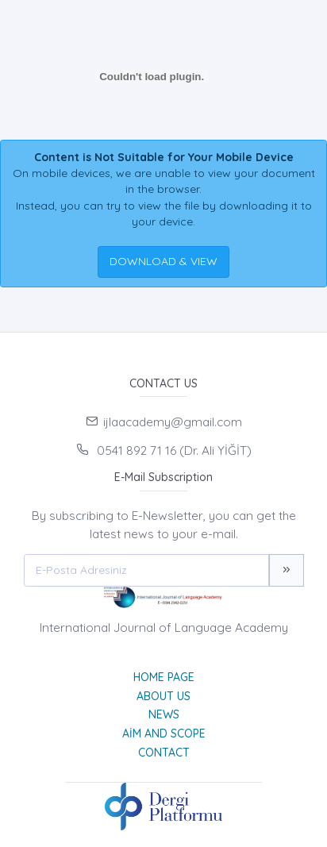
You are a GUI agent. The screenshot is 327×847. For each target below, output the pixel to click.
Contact (164, 752)
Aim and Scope (164, 733)
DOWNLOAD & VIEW (163, 261)
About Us (163, 696)
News (163, 714)
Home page (163, 677)
